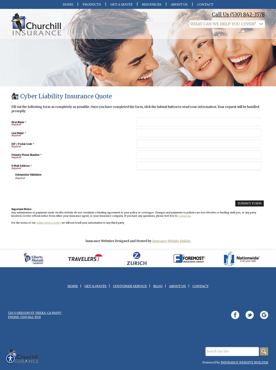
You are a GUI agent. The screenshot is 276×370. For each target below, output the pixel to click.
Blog (158, 289)
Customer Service (130, 289)
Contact (200, 289)
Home (72, 289)
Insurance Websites (99, 243)
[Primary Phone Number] (198, 157)
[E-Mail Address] (198, 168)
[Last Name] (198, 135)
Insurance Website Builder (171, 243)
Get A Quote (95, 289)
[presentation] (49, 191)
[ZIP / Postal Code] (198, 146)
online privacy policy (48, 225)
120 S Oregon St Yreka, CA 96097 (35, 315)
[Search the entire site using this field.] (231, 354)
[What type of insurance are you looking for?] (227, 24)
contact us (184, 218)
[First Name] (198, 124)
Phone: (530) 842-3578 (24, 319)
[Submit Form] (250, 206)
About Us (177, 289)
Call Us (238, 14)
